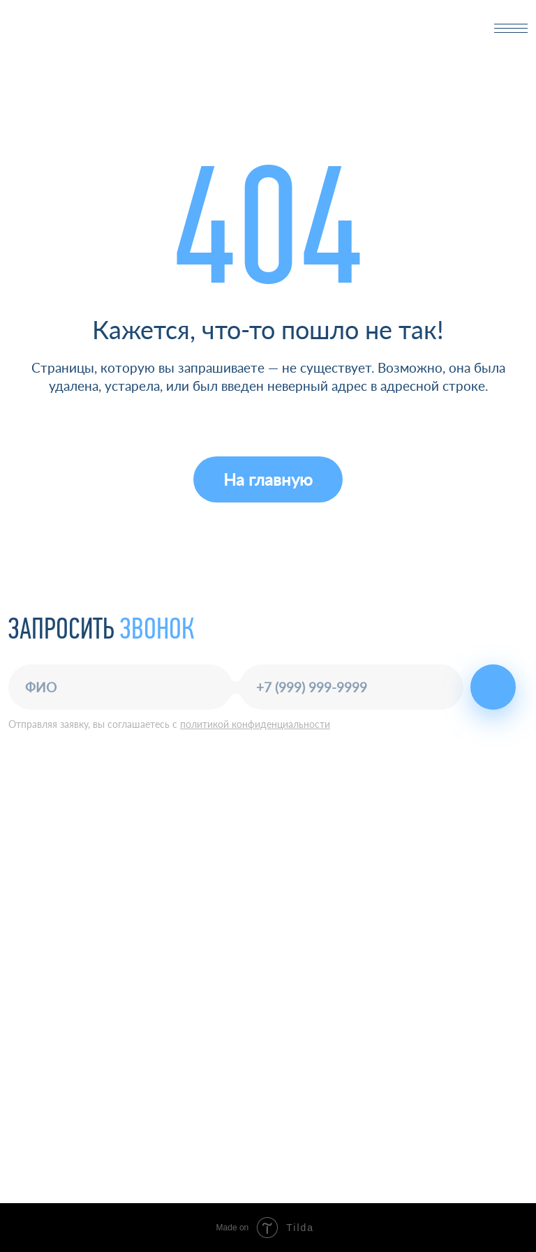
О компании (302, 1079)
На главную (268, 479)
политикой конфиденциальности (255, 724)
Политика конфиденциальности (81, 953)
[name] (120, 687)
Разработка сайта (307, 1171)
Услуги (287, 1054)
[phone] (351, 687)
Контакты (295, 1104)
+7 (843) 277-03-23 (320, 803)
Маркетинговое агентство (327, 1148)
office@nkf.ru (302, 821)
